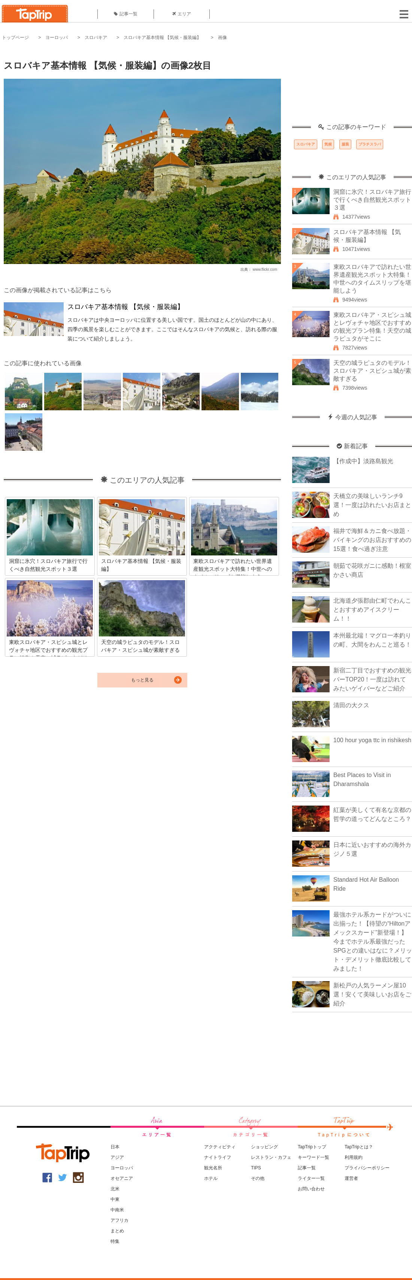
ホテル (211, 1178)
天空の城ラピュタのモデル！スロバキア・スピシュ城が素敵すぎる (372, 371)
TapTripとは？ (359, 1146)
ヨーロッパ (56, 37)
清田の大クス (351, 705)
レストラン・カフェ (271, 1157)
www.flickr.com (264, 269)
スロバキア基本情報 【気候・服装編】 (162, 37)
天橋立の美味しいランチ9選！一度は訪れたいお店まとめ (372, 505)
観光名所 (213, 1167)
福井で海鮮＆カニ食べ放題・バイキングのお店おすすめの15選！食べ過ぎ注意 (372, 540)
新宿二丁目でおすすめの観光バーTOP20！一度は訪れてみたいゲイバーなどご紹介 (372, 679)
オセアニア (121, 1178)
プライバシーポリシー (367, 1167)
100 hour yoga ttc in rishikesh (372, 740)
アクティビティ (220, 1146)
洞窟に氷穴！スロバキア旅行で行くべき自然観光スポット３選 (372, 200)
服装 (345, 144)
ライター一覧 (311, 1178)
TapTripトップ (312, 1146)
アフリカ (119, 1220)
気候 (328, 144)
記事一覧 (125, 14)
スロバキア (96, 37)
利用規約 (354, 1157)
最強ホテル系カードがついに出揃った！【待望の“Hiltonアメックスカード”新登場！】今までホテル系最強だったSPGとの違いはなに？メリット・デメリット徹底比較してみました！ (372, 941)
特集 (114, 1241)
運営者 (351, 1178)
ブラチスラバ (369, 144)
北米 (114, 1188)
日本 (114, 1146)
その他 (257, 1178)
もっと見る (142, 680)
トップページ (15, 37)
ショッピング (264, 1146)
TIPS (256, 1167)
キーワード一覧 (313, 1157)
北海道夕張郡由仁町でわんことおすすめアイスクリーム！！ (372, 609)
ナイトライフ (217, 1157)
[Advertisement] (352, 86)
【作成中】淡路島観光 (363, 461)
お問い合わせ (311, 1188)
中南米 (117, 1209)
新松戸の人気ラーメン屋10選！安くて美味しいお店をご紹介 (372, 994)
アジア (117, 1157)
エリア (181, 14)
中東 (114, 1199)
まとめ (117, 1230)
